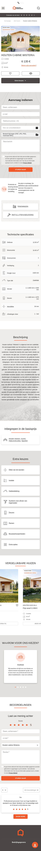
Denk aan (10, 73)
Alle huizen (17, 21)
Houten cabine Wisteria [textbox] (11, 745)
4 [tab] (23, 687)
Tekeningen (22, 207)
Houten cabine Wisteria (30, 21)
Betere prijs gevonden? (28, 65)
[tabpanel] (20, 666)
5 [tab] (25, 687)
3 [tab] (20, 687)
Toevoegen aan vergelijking (31, 73)
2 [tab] (17, 687)
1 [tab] (15, 687)
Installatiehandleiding (23, 215)
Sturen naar (20, 169)
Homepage (7, 21)
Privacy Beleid (27, 163)
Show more (20, 816)
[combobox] (20, 745)
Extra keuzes (19, 81)
